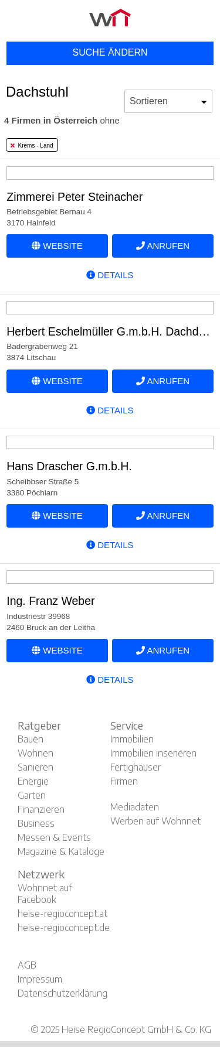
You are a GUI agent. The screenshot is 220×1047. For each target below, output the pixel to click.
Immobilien (132, 739)
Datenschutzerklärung (62, 993)
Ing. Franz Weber (50, 600)
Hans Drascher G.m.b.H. (68, 466)
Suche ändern (109, 52)
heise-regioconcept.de (64, 927)
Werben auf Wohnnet (155, 821)
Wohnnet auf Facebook (45, 893)
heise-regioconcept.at (62, 913)
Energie (33, 781)
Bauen (30, 739)
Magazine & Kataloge (61, 851)
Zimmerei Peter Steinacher (74, 196)
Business (36, 823)
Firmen (124, 781)
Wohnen (35, 753)
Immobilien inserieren (153, 753)
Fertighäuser (135, 767)
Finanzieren (41, 809)
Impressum (40, 979)
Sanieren (35, 767)
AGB (27, 965)
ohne (62, 120)
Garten (32, 795)
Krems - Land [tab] (32, 145)
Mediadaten (134, 807)
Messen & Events (54, 837)
